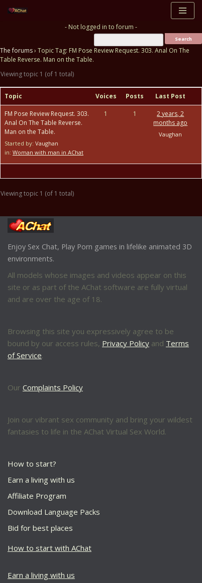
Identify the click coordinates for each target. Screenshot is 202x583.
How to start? (32, 464)
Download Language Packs (54, 512)
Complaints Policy (53, 387)
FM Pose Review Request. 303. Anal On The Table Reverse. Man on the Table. (47, 122)
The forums (16, 50)
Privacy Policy (125, 343)
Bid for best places (40, 528)
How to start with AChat (49, 548)
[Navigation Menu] (182, 10)
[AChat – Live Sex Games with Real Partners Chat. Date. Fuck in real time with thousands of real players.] (20, 11)
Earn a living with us (41, 480)
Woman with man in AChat (48, 152)
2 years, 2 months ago (170, 118)
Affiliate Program (37, 496)
